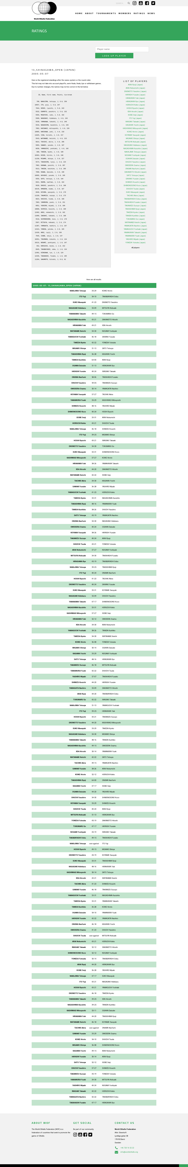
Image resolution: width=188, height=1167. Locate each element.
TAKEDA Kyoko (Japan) (135, 206)
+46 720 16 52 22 (124, 1141)
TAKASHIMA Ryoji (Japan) (135, 203)
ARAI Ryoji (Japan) (135, 78)
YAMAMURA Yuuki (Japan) (135, 229)
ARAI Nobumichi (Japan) (135, 82)
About (89, 13)
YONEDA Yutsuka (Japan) (135, 236)
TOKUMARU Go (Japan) (135, 213)
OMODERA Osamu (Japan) (135, 159)
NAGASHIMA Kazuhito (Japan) (135, 142)
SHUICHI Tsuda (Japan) (135, 182)
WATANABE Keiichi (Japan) (135, 216)
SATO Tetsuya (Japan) (135, 169)
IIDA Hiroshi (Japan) (135, 105)
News (151, 13)
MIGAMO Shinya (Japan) (135, 132)
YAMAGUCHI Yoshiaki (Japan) (135, 223)
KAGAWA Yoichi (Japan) (135, 119)
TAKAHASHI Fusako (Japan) (135, 196)
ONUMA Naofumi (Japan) (135, 162)
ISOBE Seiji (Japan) (135, 108)
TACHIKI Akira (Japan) (135, 189)
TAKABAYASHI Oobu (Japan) (135, 192)
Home (79, 13)
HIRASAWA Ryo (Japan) (135, 95)
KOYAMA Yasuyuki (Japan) (135, 129)
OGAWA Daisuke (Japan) (135, 152)
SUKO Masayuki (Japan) (135, 186)
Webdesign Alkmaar (42, 1163)
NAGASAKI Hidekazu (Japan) (135, 139)
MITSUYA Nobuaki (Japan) (135, 135)
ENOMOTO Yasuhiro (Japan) (135, 85)
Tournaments (106, 13)
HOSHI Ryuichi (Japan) (135, 102)
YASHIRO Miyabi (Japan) (135, 233)
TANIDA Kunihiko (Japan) (135, 209)
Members (125, 13)
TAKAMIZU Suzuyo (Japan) (135, 199)
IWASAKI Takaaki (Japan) (135, 115)
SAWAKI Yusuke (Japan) (135, 172)
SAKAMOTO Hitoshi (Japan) (135, 166)
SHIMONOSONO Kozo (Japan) (135, 179)
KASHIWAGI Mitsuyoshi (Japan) (135, 122)
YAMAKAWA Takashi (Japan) (135, 226)
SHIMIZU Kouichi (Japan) (135, 176)
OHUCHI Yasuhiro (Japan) (135, 156)
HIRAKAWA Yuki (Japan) (135, 92)
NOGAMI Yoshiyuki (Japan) (135, 149)
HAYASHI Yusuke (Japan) (135, 88)
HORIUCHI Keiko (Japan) (135, 98)
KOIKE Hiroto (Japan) (135, 125)
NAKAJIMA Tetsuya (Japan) (135, 145)
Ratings (139, 13)
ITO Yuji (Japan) (135, 112)
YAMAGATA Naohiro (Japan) (135, 219)
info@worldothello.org (126, 1146)
